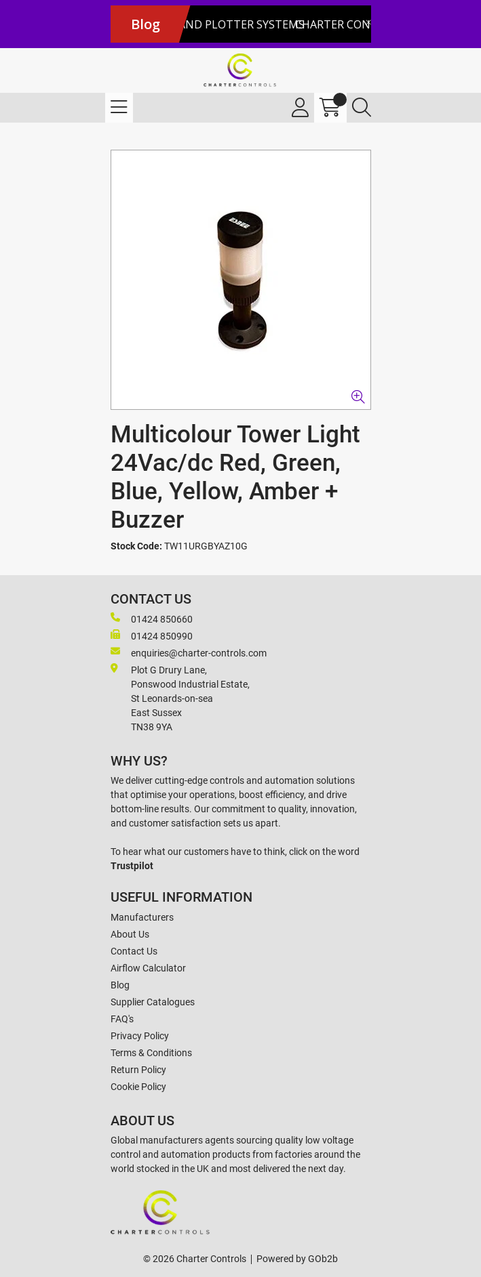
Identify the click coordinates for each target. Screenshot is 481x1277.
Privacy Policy (140, 1035)
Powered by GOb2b (297, 1258)
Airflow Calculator (148, 968)
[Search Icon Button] (362, 108)
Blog (120, 985)
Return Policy (138, 1069)
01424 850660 (152, 618)
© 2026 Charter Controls (194, 1258)
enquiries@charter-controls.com (189, 652)
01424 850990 (152, 635)
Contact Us (134, 951)
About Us (130, 934)
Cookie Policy (138, 1086)
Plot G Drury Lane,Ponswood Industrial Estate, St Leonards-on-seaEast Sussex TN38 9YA (180, 697)
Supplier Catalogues (153, 1002)
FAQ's (122, 1018)
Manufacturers (142, 917)
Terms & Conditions (151, 1052)
